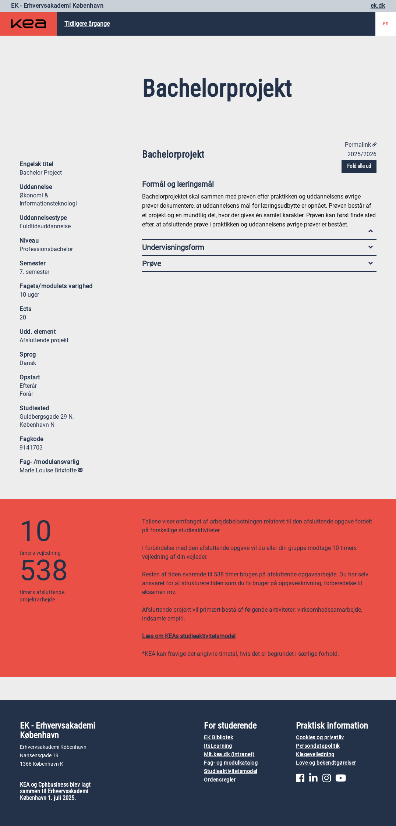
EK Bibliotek (218, 737)
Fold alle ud (359, 166)
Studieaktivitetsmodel (230, 771)
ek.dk (378, 5)
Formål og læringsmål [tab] (257, 186)
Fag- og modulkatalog (231, 763)
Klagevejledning (315, 754)
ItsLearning (218, 746)
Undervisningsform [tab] (257, 247)
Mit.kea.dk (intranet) (229, 754)
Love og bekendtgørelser (326, 763)
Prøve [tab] (257, 263)
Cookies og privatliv (320, 737)
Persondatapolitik (318, 746)
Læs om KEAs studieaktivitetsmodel (189, 636)
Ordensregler (220, 780)
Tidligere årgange (87, 23)
